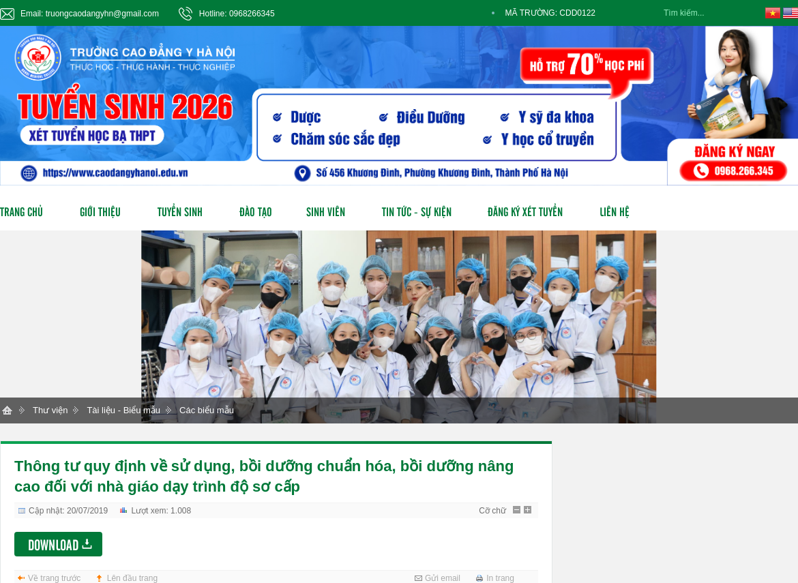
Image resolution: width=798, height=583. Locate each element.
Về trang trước (54, 578)
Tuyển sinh (180, 211)
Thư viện (50, 410)
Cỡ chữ (492, 510)
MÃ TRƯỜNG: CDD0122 (550, 13)
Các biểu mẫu (206, 410)
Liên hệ (615, 211)
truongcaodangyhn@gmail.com (102, 13)
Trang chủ (21, 211)
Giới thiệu (100, 211)
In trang (500, 578)
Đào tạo (255, 211)
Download (53, 544)
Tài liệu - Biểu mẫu (123, 410)
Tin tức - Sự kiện (417, 211)
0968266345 (252, 13)
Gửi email (442, 578)
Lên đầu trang (132, 578)
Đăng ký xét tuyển (525, 211)
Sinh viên (325, 211)
